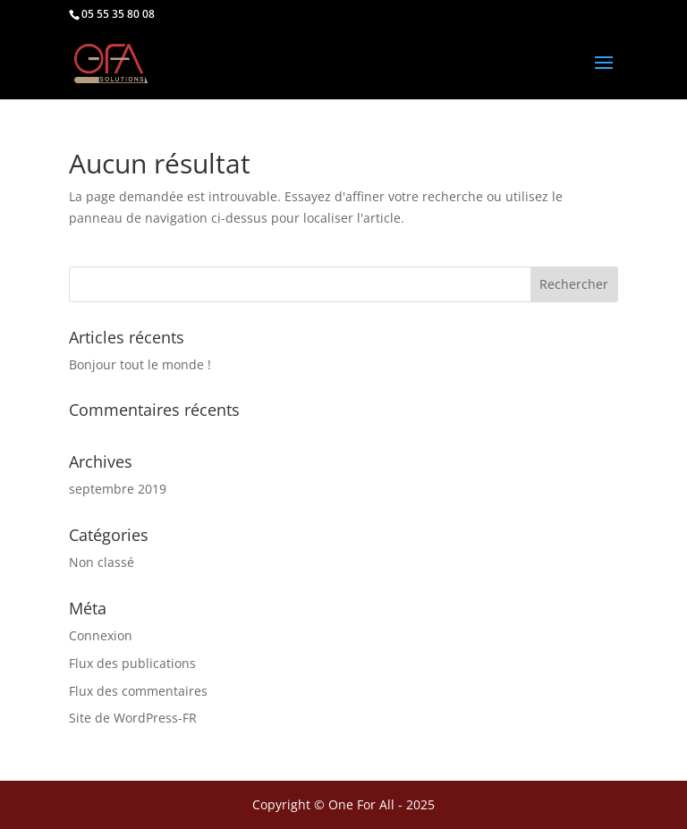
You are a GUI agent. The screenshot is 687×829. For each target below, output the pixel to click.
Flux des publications (132, 663)
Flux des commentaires (138, 690)
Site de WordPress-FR (133, 717)
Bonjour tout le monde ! (140, 364)
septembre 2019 (117, 488)
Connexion (100, 635)
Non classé (101, 562)
